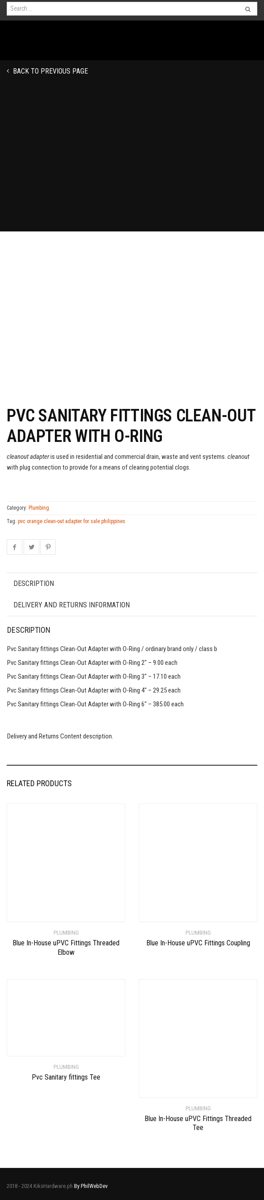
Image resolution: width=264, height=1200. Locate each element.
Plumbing (39, 508)
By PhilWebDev (91, 1186)
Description (33, 583)
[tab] (132, 583)
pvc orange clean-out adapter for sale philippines (71, 521)
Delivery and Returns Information (71, 605)
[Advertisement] (132, 164)
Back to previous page (49, 71)
